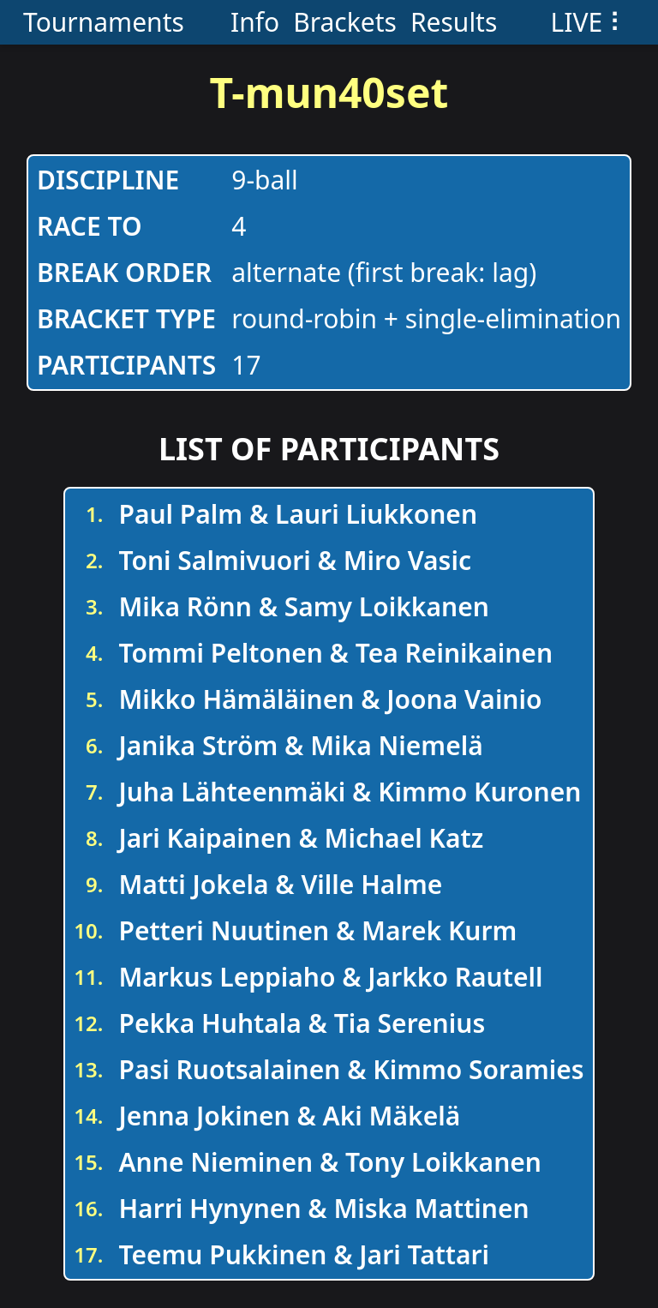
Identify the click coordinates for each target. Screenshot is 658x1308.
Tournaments (103, 21)
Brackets (345, 21)
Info (254, 21)
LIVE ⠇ (589, 21)
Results (453, 21)
